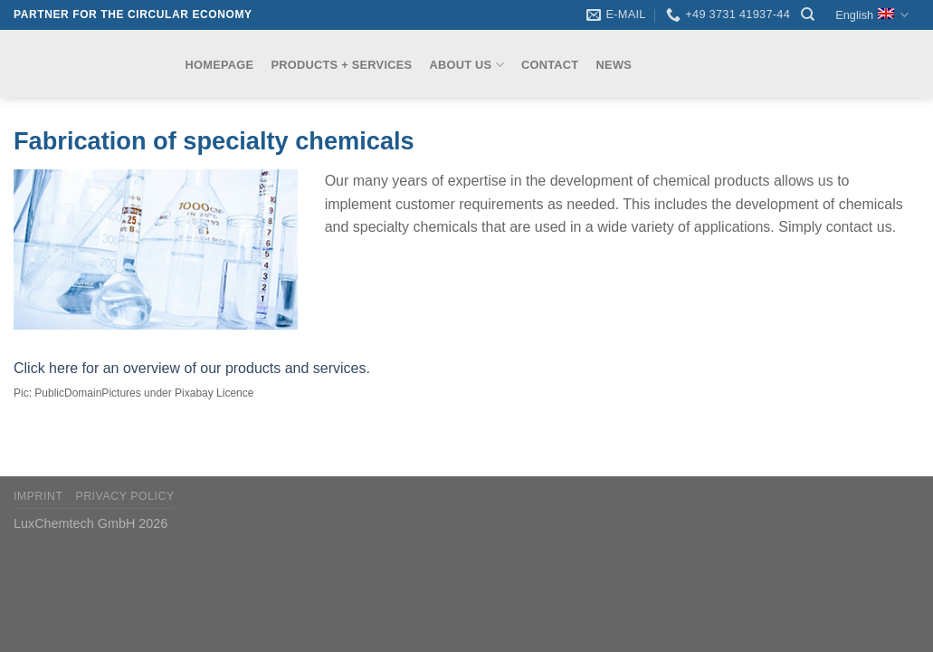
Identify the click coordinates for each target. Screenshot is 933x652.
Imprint (38, 496)
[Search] (807, 14)
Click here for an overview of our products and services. (192, 368)
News (614, 65)
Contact (549, 65)
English (872, 15)
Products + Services (342, 65)
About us (466, 64)
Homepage (220, 65)
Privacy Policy (124, 496)
